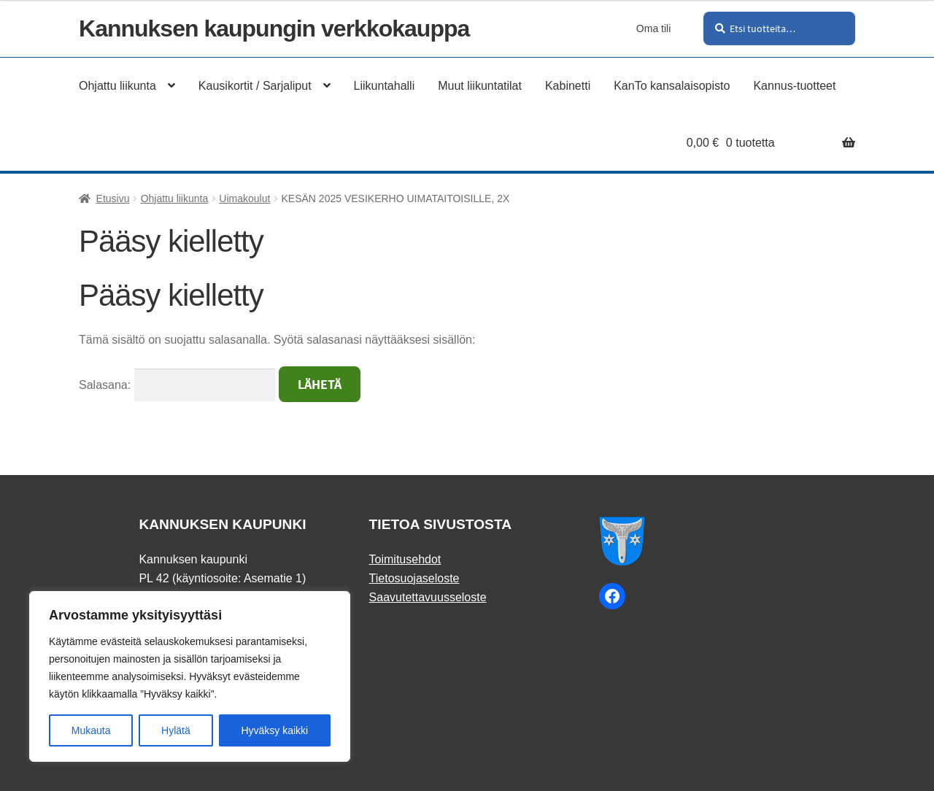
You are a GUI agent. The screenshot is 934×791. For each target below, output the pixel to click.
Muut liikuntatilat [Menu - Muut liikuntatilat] (480, 86)
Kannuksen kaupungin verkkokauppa (274, 28)
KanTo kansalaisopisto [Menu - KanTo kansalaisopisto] (672, 86)
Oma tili (653, 28)
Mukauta (91, 730)
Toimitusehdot (405, 559)
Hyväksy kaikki (274, 730)
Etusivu (113, 198)
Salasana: (177, 385)
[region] (189, 676)
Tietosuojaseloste (414, 578)
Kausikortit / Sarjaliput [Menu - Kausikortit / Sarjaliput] (255, 86)
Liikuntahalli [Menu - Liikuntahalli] (384, 86)
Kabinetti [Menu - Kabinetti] (567, 86)
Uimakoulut (244, 198)
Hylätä (175, 730)
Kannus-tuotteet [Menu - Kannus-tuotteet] (794, 86)
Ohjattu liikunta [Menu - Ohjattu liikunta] (117, 86)
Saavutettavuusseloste (428, 597)
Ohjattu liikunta (175, 198)
